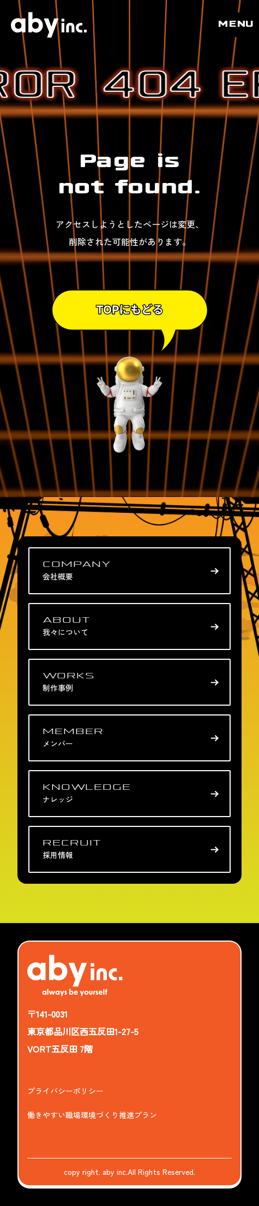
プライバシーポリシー (65, 1090)
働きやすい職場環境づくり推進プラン (92, 1114)
